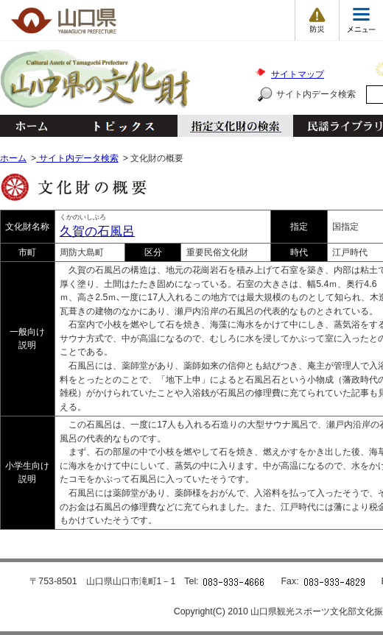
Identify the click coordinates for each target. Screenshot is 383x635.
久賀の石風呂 (97, 231)
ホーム (31, 126)
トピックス (120, 126)
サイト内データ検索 (316, 94)
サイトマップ (297, 74)
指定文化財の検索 (235, 126)
